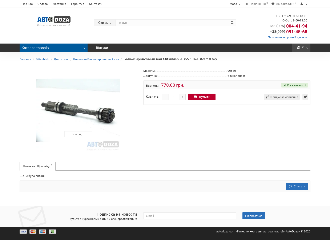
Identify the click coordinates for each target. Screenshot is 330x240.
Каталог (53, 47)
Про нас (27, 3)
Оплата (42, 3)
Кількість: (152, 96)
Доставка (59, 3)
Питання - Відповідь (37, 166)
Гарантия (77, 3)
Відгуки (102, 48)
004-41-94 (288, 26)
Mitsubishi (42, 59)
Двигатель (61, 59)
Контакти (95, 3)
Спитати (297, 186)
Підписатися (253, 215)
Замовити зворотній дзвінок (287, 37)
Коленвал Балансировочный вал (96, 59)
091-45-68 (288, 31)
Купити (202, 97)
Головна (25, 59)
